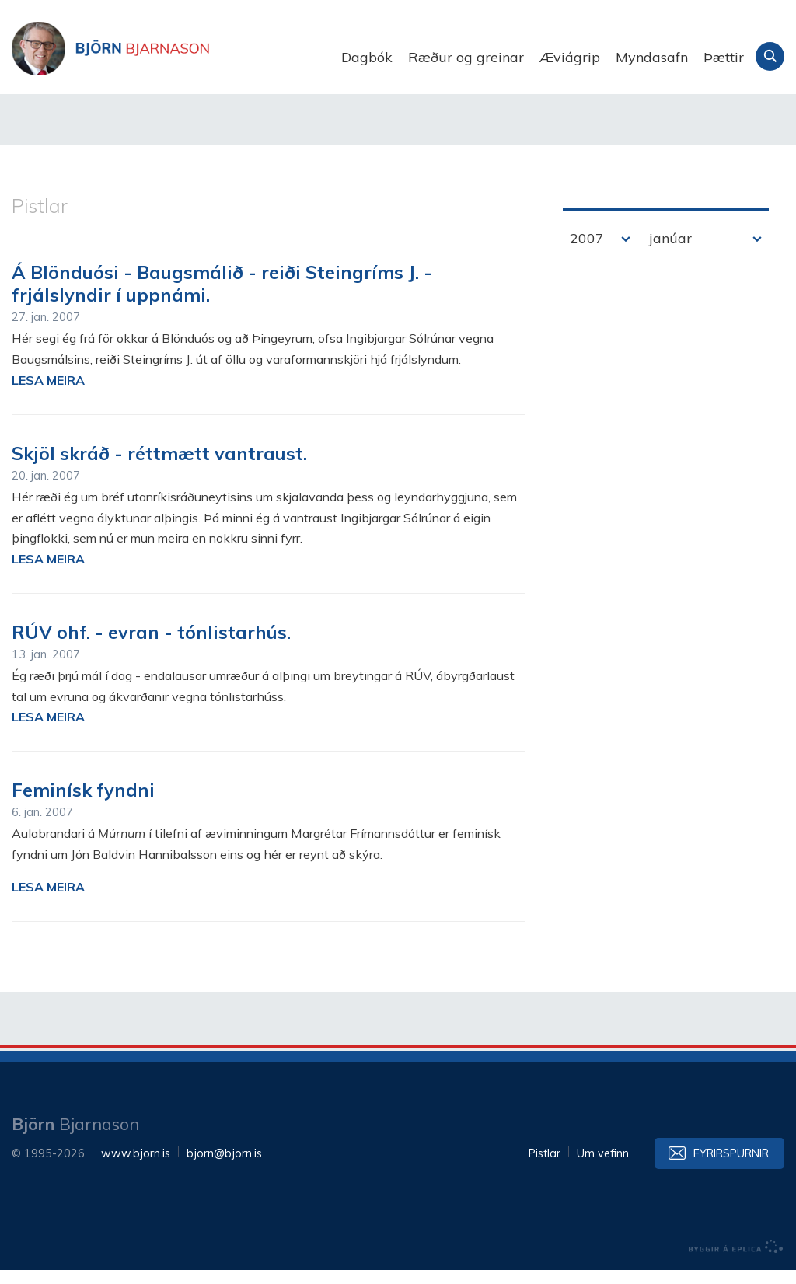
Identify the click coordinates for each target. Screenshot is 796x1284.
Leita (770, 56)
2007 (587, 253)
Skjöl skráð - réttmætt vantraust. (159, 467)
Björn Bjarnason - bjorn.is (167, 57)
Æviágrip (569, 57)
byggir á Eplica (736, 1260)
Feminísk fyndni (83, 804)
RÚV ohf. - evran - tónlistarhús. (151, 646)
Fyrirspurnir (731, 1167)
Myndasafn (652, 57)
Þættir (723, 57)
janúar (670, 253)
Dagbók (367, 57)
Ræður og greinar (466, 57)
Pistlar (544, 1167)
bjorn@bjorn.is (224, 1167)
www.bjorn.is (135, 1167)
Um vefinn (603, 1167)
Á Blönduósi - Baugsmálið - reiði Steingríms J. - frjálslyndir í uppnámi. (222, 298)
